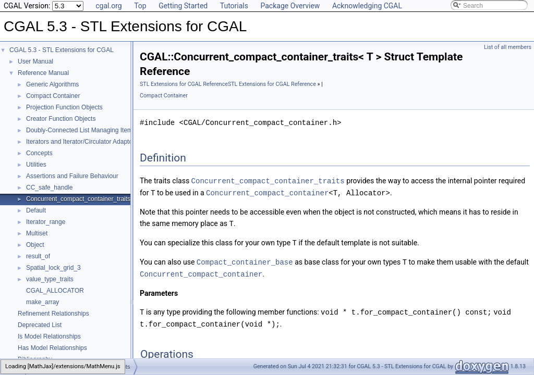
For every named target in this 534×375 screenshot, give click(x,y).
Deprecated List (40, 325)
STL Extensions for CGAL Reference (184, 84)
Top (140, 6)
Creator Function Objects (60, 118)
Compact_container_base (245, 260)
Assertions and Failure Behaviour (72, 176)
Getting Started (183, 6)
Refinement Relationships (53, 313)
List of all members (507, 47)
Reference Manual (43, 73)
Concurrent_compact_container (267, 192)
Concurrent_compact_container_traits (78, 199)
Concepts (39, 153)
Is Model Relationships (49, 336)
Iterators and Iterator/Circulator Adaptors (82, 141)
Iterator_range (45, 222)
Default (36, 210)
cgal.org (108, 6)
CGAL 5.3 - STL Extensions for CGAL (61, 50)
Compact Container (53, 95)
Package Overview (290, 6)
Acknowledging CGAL (367, 6)
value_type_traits (50, 279)
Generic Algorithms (52, 84)
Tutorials (234, 6)
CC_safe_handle (49, 187)
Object (35, 244)
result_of (38, 256)
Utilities (36, 164)
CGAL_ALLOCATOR (55, 290)
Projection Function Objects (64, 107)
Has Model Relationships (52, 348)
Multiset (36, 233)
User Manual (35, 61)
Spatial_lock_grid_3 (53, 267)
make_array (42, 302)
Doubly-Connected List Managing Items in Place (93, 130)
